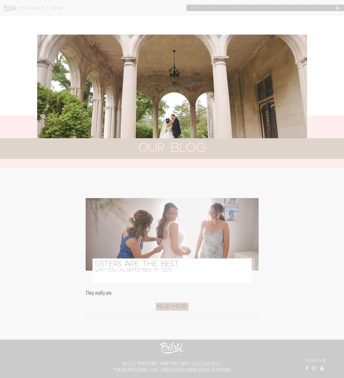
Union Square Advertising (209, 370)
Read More (172, 307)
